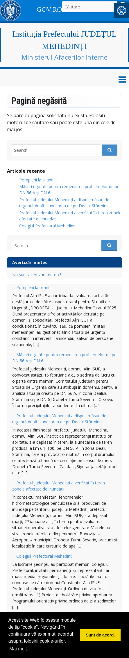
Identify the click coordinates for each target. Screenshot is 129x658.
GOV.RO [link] (49, 9)
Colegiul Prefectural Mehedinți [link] (47, 226)
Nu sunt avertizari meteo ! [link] (36, 274)
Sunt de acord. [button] (100, 635)
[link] (121, 10)
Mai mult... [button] (20, 648)
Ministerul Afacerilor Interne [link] (64, 57)
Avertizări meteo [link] (30, 262)
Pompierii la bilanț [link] (36, 180)
